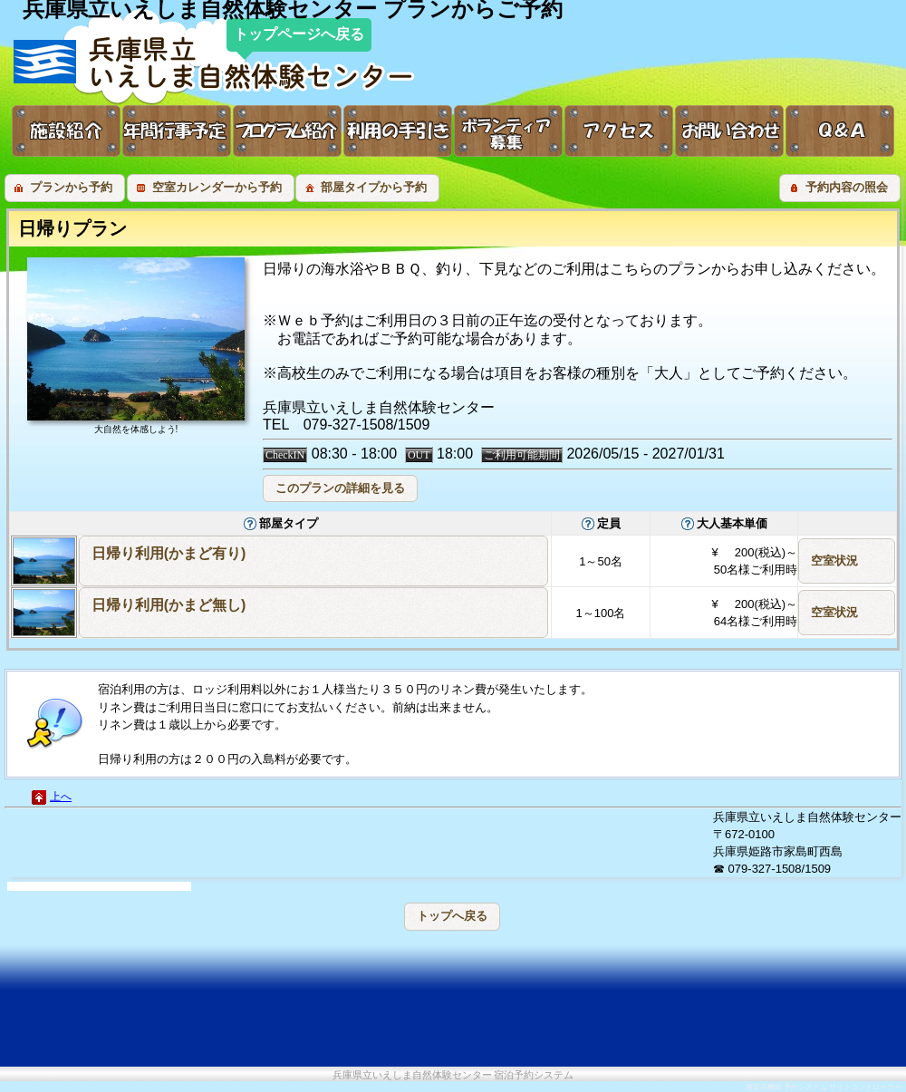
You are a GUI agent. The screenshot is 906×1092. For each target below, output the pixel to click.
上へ (61, 796)
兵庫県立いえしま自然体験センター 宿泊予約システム (453, 1075)
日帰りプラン (72, 228)
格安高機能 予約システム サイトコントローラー (823, 1087)
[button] (65, 188)
